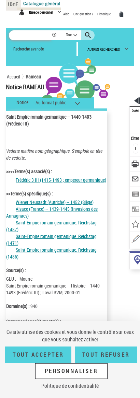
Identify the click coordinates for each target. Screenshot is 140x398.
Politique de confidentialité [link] (70, 385)
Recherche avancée (28, 48)
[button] (55, 35)
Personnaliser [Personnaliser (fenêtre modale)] (71, 371)
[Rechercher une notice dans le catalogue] (30, 35)
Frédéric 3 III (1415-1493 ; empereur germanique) (61, 180)
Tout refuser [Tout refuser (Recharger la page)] (106, 354)
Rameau (33, 76)
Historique (104, 14)
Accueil (13, 76)
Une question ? (83, 14)
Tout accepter (38, 354)
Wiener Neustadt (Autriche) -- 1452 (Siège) (55, 202)
